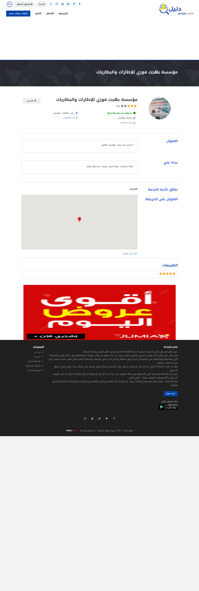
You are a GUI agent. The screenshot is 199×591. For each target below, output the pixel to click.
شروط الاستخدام (33, 370)
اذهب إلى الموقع (130, 253)
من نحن (37, 352)
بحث (42, 4)
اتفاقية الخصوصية (33, 366)
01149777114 (126, 123)
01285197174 (69, 118)
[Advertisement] (99, 39)
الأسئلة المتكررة (33, 361)
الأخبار (38, 13)
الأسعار (50, 13)
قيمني (31, 101)
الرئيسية (63, 13)
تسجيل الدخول (24, 4)
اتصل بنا (37, 357)
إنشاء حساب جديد (18, 13)
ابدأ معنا (170, 393)
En (9, 4)
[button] (79, 219)
